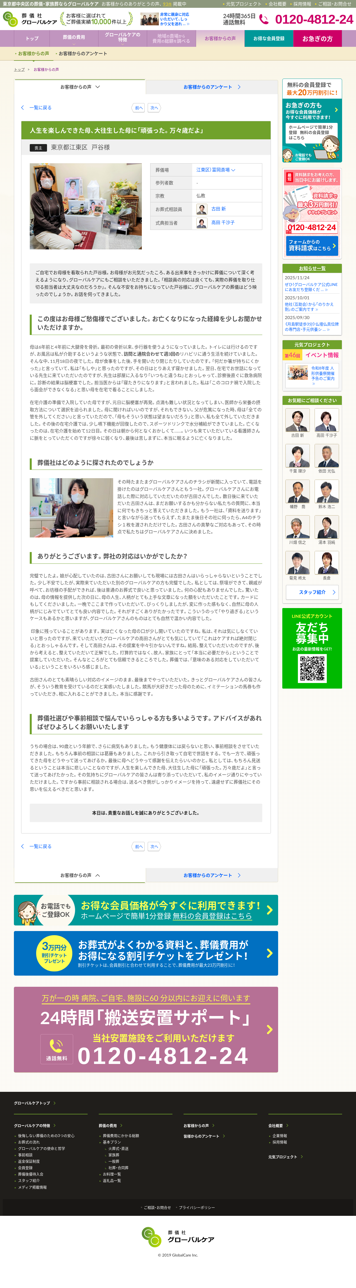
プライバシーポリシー (197, 1208)
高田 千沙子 (223, 222)
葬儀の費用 (108, 1126)
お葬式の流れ (29, 1142)
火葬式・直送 (118, 1148)
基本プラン (112, 1142)
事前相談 (25, 1155)
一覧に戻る (40, 107)
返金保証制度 (29, 1161)
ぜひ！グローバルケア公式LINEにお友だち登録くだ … (311, 287)
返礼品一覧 (112, 1180)
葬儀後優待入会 (30, 1174)
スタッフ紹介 (312, 592)
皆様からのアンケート (201, 1136)
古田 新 (218, 208)
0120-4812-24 (163, 1055)
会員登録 (25, 1168)
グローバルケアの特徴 (32, 1126)
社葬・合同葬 (118, 1168)
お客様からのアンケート (83, 53)
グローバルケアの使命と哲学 (41, 1148)
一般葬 (113, 1161)
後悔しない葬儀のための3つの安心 (46, 1136)
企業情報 (280, 1136)
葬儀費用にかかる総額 (121, 1136)
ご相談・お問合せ (335, 3)
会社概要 (277, 3)
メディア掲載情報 (32, 1187)
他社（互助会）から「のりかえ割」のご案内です (309, 307)
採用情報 (302, 3)
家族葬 (113, 1155)
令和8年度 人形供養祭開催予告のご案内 (323, 373)
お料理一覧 (112, 1174)
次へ (154, 107)
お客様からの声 (196, 1126)
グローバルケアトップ (32, 1103)
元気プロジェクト (244, 3)
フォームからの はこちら (310, 245)
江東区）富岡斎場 (213, 169)
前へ (139, 107)
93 (167, 3)
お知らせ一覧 (312, 268)
